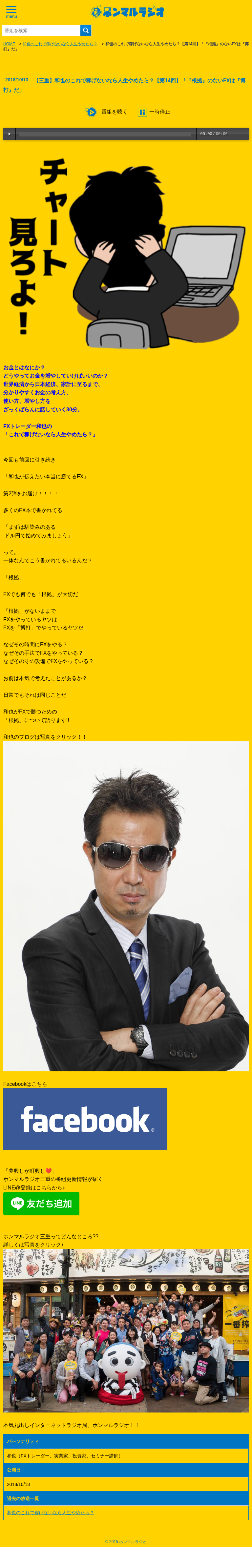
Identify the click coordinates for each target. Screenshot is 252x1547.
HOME (9, 44)
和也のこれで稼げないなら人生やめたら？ (60, 44)
